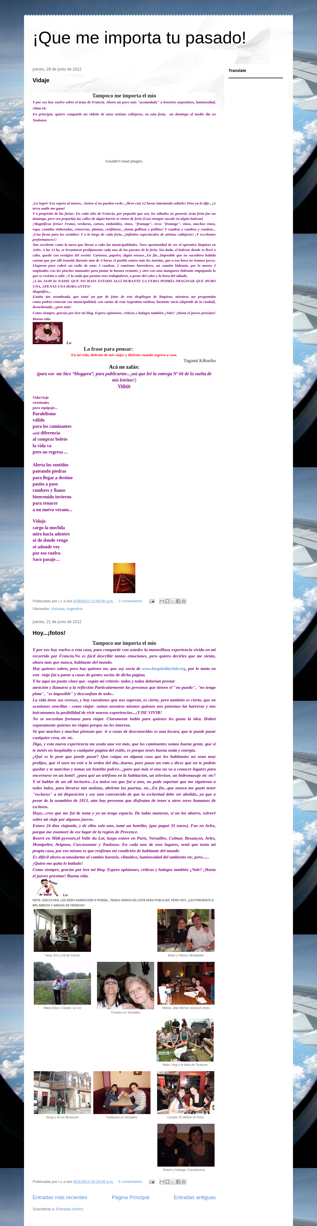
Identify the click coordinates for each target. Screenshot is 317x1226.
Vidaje (41, 80)
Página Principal (130, 1197)
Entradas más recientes (60, 1197)
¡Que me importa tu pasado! (139, 37)
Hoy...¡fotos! (49, 632)
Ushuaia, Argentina (66, 608)
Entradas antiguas (195, 1197)
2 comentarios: (131, 601)
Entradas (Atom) (69, 1209)
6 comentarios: (131, 1181)
